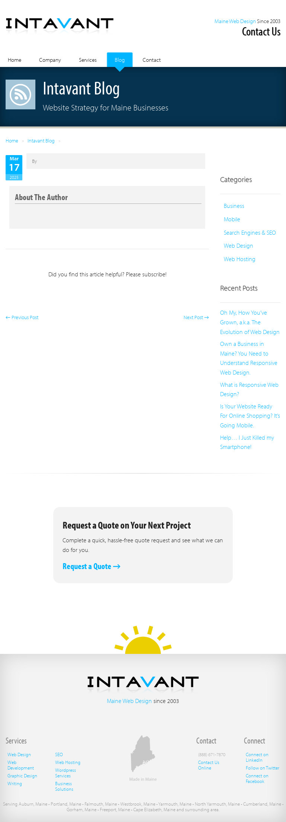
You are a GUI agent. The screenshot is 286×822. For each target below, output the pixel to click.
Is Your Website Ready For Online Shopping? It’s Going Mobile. (250, 415)
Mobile (232, 219)
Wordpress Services (65, 772)
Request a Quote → (92, 566)
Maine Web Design (235, 21)
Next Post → (196, 317)
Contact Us (261, 30)
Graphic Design (22, 775)
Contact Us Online (208, 765)
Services (88, 59)
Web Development (20, 765)
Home (14, 59)
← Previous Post (22, 317)
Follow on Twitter (262, 768)
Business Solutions (64, 786)
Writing (14, 783)
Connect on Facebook (257, 778)
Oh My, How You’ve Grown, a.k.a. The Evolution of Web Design (250, 322)
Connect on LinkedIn (257, 757)
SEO (59, 754)
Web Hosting (239, 259)
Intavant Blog (41, 140)
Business (234, 205)
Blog (120, 59)
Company (50, 59)
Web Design (238, 245)
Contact (152, 59)
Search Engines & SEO (250, 232)
